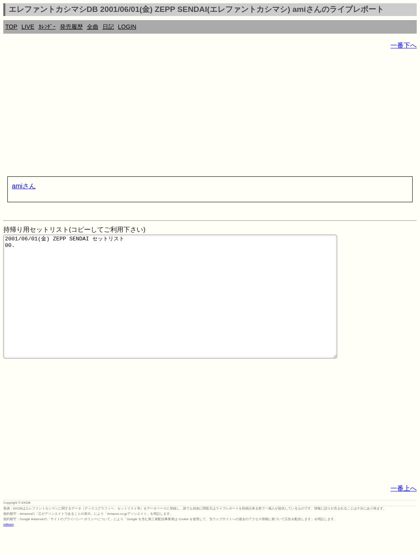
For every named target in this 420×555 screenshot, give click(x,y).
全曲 (92, 26)
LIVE (27, 26)
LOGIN (127, 26)
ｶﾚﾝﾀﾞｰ (47, 26)
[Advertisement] (210, 114)
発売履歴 (71, 26)
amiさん (24, 186)
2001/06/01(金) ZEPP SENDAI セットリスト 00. (170, 309)
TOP (11, 26)
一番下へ (403, 45)
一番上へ (403, 512)
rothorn (8, 549)
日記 (108, 26)
